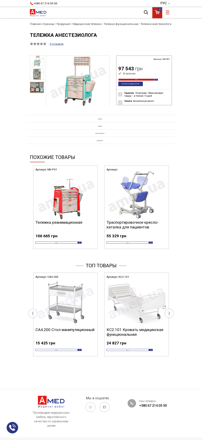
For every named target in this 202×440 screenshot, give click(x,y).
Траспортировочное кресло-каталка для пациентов (133, 232)
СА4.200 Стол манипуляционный (64, 344)
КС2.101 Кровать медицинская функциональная (135, 346)
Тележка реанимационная (58, 230)
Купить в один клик (132, 89)
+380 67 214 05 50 (45, 3)
